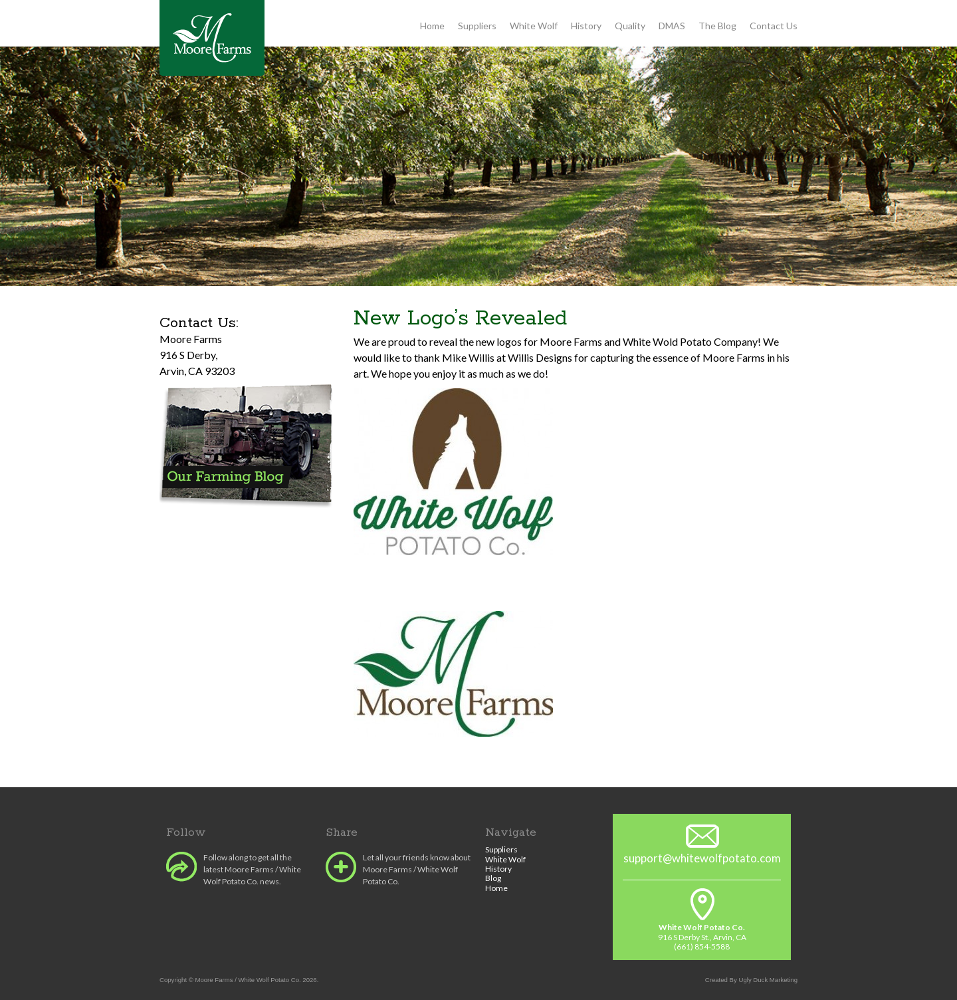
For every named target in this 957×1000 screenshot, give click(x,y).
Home (432, 25)
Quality (630, 25)
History (586, 25)
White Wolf (534, 25)
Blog (493, 878)
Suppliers (477, 25)
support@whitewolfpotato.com (702, 858)
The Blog (717, 25)
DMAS (672, 25)
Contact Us (774, 25)
